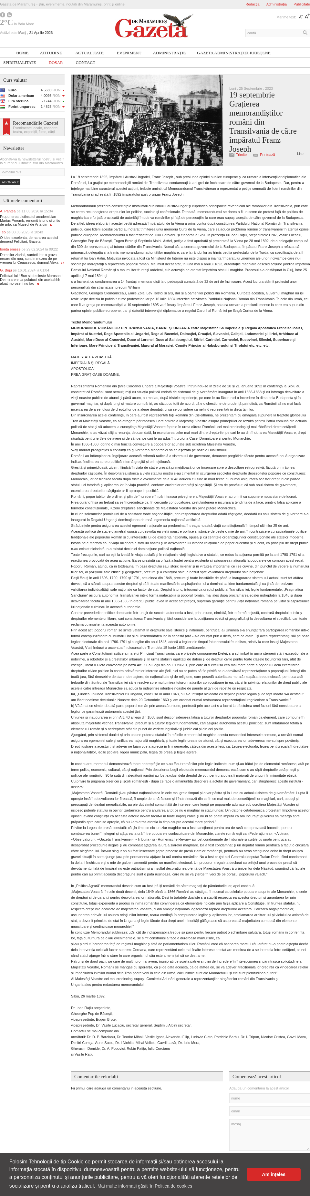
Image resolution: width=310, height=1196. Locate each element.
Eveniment (129, 52)
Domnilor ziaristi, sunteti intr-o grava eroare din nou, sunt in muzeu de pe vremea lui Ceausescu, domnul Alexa (32, 258)
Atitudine (51, 52)
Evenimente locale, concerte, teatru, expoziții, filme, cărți (35, 130)
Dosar (56, 62)
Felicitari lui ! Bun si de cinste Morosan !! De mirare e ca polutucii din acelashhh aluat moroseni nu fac (32, 279)
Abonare (10, 182)
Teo (21, 232)
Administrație (169, 52)
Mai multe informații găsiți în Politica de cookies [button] (145, 1186)
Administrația (276, 4)
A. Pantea (26, 211)
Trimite (241, 155)
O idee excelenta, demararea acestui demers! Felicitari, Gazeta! (29, 239)
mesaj (269, 1135)
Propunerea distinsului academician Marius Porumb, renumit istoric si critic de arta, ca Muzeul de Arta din (30, 220)
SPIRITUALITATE (19, 62)
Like (300, 154)
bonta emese (29, 249)
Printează (267, 155)
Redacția (252, 4)
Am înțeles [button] (273, 1174)
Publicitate (302, 4)
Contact (85, 62)
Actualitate (89, 52)
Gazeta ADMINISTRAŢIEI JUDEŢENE (233, 52)
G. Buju (24, 270)
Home (22, 52)
